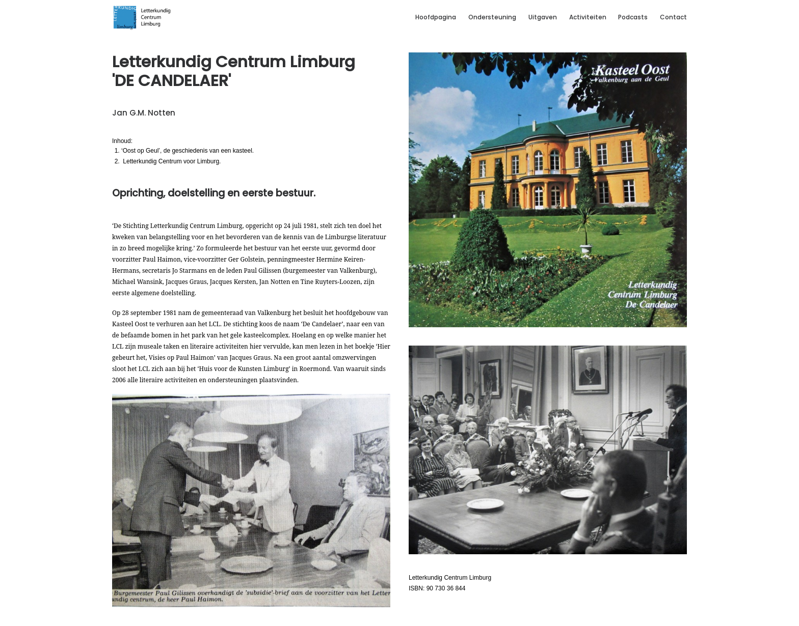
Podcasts (633, 17)
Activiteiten (587, 17)
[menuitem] (438, 17)
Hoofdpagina (435, 17)
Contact (673, 17)
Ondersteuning (492, 17)
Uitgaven (542, 17)
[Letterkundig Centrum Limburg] (142, 17)
